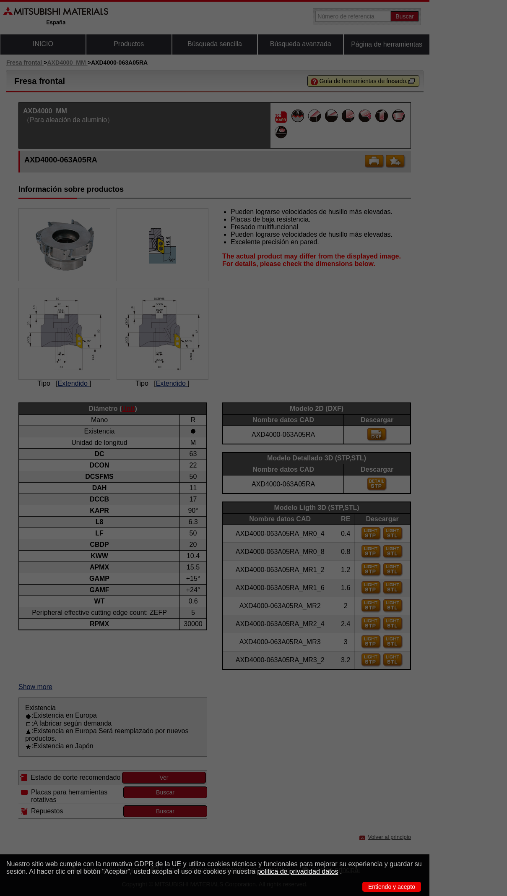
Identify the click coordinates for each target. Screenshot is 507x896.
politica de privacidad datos (297, 871)
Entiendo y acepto (391, 886)
